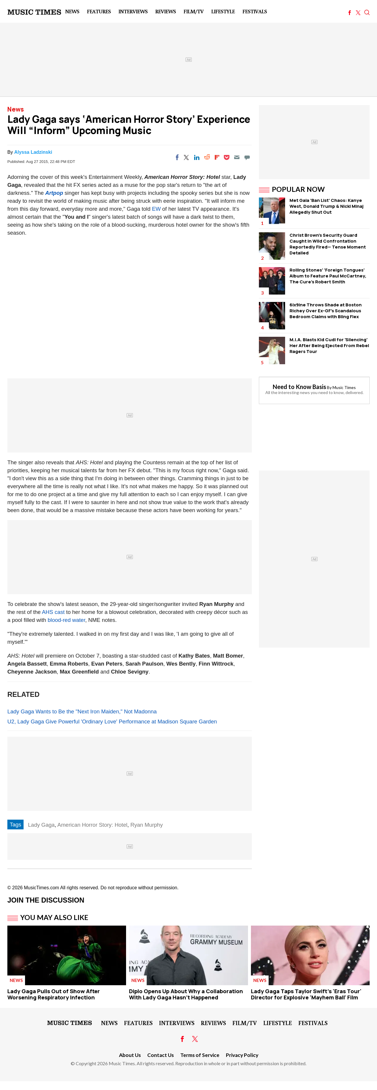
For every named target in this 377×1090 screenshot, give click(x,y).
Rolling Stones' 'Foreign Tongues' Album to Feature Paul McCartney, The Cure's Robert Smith (328, 276)
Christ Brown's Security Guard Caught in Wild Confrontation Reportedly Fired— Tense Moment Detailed (328, 244)
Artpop (54, 193)
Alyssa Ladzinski (33, 152)
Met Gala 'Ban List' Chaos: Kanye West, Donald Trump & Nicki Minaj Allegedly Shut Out (326, 206)
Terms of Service (199, 1055)
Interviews (133, 11)
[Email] (237, 157)
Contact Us (160, 1055)
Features (99, 11)
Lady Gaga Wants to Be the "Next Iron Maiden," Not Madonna (82, 711)
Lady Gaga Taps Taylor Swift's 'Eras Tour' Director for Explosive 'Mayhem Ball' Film (306, 994)
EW (156, 209)
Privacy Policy (242, 1055)
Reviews (165, 11)
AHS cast (53, 612)
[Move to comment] (247, 157)
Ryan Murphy (146, 825)
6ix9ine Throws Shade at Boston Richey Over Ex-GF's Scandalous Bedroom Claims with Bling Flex (326, 311)
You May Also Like (54, 917)
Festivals (254, 11)
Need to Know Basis (299, 386)
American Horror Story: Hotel (92, 825)
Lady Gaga (41, 825)
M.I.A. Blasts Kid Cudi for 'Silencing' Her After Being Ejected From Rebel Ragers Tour (329, 345)
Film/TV (193, 11)
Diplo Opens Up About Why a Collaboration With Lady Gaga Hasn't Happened (186, 994)
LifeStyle (223, 11)
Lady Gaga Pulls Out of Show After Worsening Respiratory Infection (53, 994)
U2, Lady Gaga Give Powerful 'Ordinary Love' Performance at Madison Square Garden (112, 721)
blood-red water (66, 620)
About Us (130, 1055)
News (72, 11)
